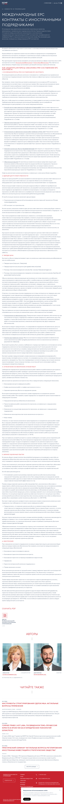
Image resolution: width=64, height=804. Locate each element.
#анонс (4, 753)
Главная (22, 774)
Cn (56, 3)
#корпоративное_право (8, 709)
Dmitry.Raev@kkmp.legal (41, 62)
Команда (22, 784)
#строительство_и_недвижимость (12, 677)
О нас (21, 776)
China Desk (23, 780)
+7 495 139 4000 (47, 3)
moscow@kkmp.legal (44, 778)
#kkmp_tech (5, 733)
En (54, 3)
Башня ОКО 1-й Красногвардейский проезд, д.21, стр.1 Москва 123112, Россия (49, 783)
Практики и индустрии (26, 778)
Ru (53, 3)
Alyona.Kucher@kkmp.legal (24, 62)
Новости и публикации (13, 9)
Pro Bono (22, 782)
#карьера (18, 709)
